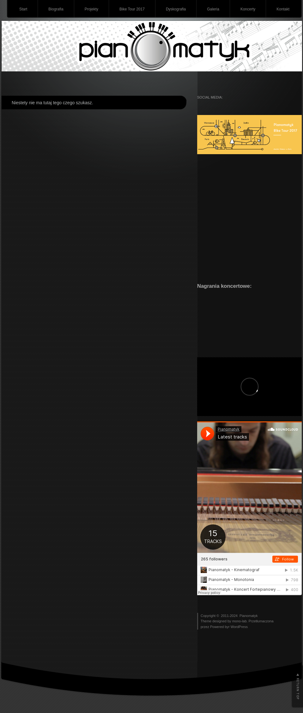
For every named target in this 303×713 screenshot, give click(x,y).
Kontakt (282, 9)
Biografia (55, 9)
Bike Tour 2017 (132, 9)
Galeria (213, 9)
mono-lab (239, 621)
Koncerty (247, 9)
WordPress (239, 627)
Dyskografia (176, 9)
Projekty (91, 9)
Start (23, 9)
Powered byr (220, 627)
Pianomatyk (248, 616)
